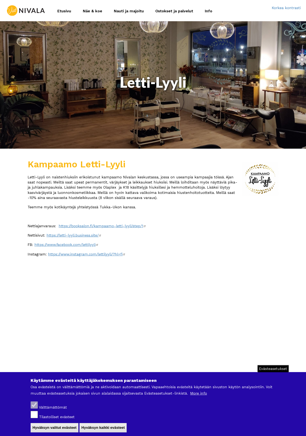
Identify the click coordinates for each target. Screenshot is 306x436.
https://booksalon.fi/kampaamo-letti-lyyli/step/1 (102, 226)
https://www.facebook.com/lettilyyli (66, 245)
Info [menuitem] (208, 11)
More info (198, 393)
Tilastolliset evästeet (57, 417)
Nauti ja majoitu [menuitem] (129, 11)
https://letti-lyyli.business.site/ (74, 235)
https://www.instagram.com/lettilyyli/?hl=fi (87, 254)
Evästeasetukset (273, 369)
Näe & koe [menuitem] (92, 11)
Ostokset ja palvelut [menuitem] (174, 11)
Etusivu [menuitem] (64, 11)
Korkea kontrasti (286, 8)
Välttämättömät (53, 407)
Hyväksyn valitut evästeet (54, 428)
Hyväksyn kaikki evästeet (103, 428)
